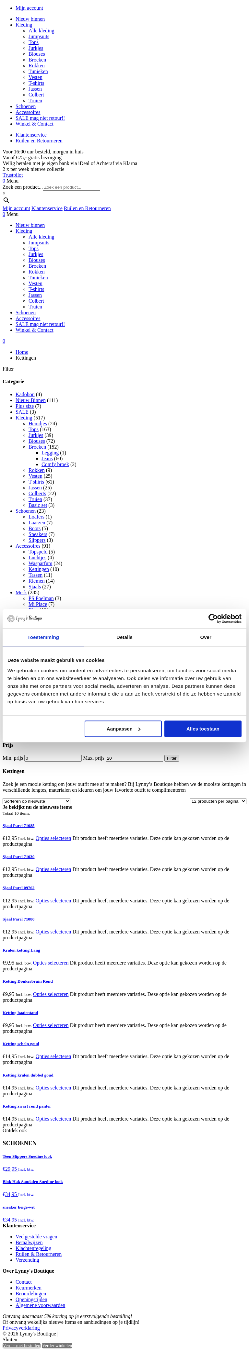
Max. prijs (93, 758)
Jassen (35, 89)
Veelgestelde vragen (36, 1236)
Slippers (37, 540)
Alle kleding (41, 30)
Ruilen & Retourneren (39, 1254)
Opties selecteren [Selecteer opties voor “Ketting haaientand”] (51, 1025)
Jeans (47, 458)
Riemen (37, 581)
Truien (35, 100)
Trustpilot (13, 175)
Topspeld (38, 551)
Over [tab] (205, 637)
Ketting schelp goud (21, 1043)
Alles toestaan (202, 728)
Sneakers (38, 534)
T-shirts (36, 83)
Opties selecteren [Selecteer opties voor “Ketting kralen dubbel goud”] (53, 1087)
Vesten (35, 77)
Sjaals (35, 586)
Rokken (37, 65)
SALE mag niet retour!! (40, 118)
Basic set (38, 505)
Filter (172, 758)
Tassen (35, 575)
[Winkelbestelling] (36, 801)
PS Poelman (41, 598)
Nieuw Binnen (31, 400)
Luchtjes (37, 557)
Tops (34, 42)
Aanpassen (123, 728)
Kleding (24, 25)
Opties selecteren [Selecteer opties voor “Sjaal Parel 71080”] (53, 931)
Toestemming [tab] (43, 637)
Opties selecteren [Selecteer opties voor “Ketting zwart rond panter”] (53, 1119)
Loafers (36, 516)
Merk (21, 592)
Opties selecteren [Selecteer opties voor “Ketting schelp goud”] (53, 1056)
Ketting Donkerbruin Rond (28, 981)
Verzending (27, 1260)
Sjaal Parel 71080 (19, 919)
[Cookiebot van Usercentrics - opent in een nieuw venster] (213, 618)
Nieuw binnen (30, 19)
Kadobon (25, 394)
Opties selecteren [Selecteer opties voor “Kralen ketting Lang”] (51, 963)
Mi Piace (38, 604)
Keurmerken (29, 1287)
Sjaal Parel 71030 (19, 856)
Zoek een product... (23, 187)
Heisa (87, 1334)
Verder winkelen (57, 1345)
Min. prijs (13, 758)
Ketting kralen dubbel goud (28, 1075)
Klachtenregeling (33, 1248)
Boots (35, 528)
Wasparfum (40, 563)
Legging (50, 452)
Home (22, 352)
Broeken (37, 59)
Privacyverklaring (21, 1328)
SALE (22, 412)
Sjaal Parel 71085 (19, 825)
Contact (24, 1282)
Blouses (37, 54)
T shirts (36, 482)
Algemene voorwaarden (40, 1305)
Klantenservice (31, 135)
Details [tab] (124, 637)
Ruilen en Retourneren (39, 140)
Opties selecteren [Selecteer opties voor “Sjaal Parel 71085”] (53, 838)
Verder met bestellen (21, 1345)
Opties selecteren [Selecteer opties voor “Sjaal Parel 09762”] (53, 900)
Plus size (25, 406)
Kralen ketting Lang (21, 950)
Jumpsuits (39, 36)
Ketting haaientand (20, 1012)
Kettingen (39, 569)
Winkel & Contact (34, 124)
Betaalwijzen (29, 1242)
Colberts (37, 493)
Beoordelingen (31, 1293)
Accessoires (28, 112)
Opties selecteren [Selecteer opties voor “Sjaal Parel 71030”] (53, 869)
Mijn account (29, 8)
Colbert (36, 94)
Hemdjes (38, 423)
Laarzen (37, 522)
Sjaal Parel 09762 (19, 887)
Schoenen (26, 106)
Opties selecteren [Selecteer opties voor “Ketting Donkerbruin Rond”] (51, 994)
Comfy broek (55, 464)
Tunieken (38, 71)
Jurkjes (36, 48)
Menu (12, 181)
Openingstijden (31, 1299)
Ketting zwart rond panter (27, 1106)
